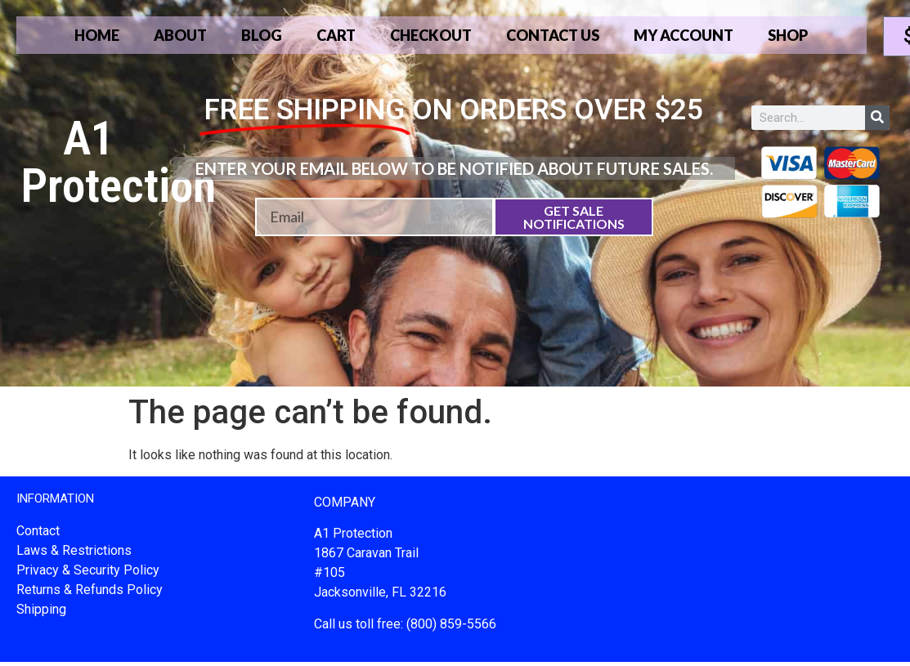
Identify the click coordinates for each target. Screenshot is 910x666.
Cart (336, 35)
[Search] (877, 117)
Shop (790, 35)
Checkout (431, 35)
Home (95, 35)
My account (685, 35)
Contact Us (554, 35)
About (179, 35)
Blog (261, 35)
